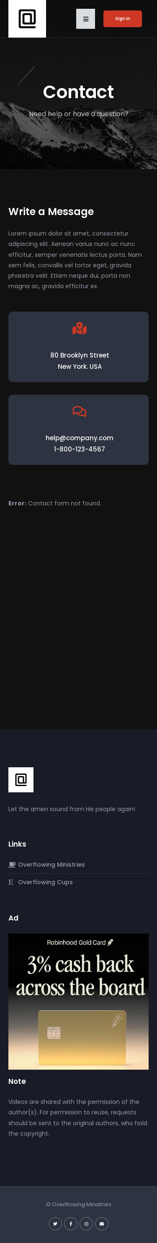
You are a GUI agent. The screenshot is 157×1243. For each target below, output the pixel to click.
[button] (85, 19)
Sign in (122, 18)
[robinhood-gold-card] (78, 1001)
